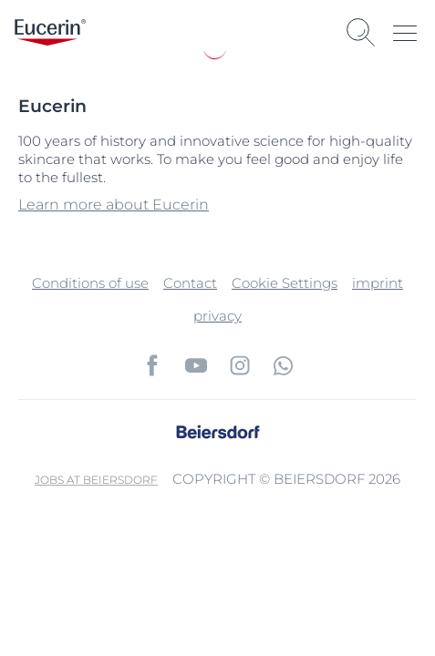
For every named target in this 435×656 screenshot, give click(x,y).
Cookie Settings (284, 283)
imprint (377, 283)
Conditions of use (90, 283)
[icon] (152, 365)
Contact (190, 283)
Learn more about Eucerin (113, 204)
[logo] (50, 32)
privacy (217, 315)
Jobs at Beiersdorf (96, 480)
